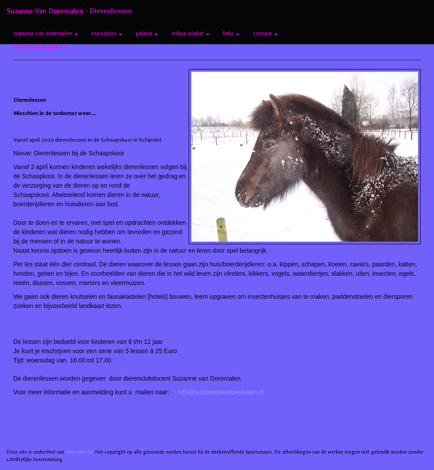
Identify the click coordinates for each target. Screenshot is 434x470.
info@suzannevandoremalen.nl (221, 392)
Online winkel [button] (190, 33)
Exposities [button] (106, 33)
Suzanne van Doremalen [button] (45, 33)
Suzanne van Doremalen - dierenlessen (69, 11)
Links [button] (231, 33)
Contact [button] (265, 33)
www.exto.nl (79, 452)
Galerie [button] (147, 33)
